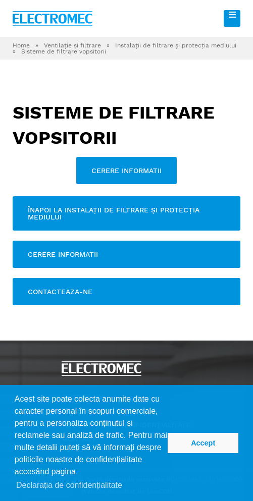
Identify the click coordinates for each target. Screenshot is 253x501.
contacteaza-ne (60, 292)
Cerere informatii (126, 170)
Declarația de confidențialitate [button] (69, 485)
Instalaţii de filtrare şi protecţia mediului (175, 45)
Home (21, 45)
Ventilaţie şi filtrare (72, 45)
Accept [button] (203, 443)
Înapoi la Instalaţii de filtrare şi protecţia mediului (113, 213)
